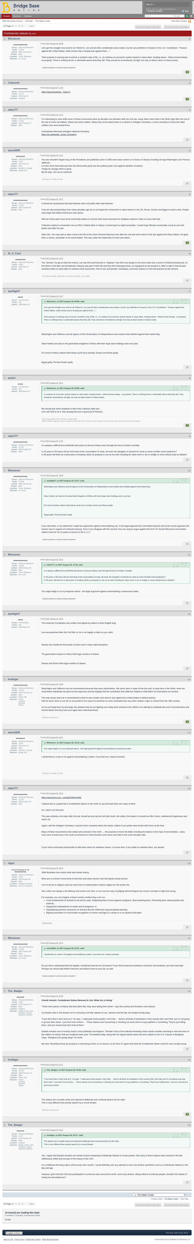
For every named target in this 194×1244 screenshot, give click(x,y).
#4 (190, 151)
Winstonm (14, 38)
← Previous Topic (155, 1199)
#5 (190, 194)
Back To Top (8, 1239)
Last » (31, 26)
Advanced (191, 16)
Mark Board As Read (50, 1239)
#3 (190, 110)
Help (185, 11)
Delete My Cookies (33, 1239)
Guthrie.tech (47, 923)
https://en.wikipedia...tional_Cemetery (58, 134)
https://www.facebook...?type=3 (55, 92)
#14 (189, 733)
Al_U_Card (14, 253)
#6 (190, 254)
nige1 (11, 863)
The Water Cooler (43, 21)
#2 (190, 83)
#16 (189, 863)
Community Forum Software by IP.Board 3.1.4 (172, 1239)
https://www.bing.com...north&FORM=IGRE (61, 797)
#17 (189, 938)
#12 (189, 614)
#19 (189, 1060)
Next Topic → (185, 1199)
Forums (6, 16)
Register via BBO (155, 11)
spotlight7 (14, 291)
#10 (189, 471)
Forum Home (20, 1239)
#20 (189, 1125)
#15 (189, 789)
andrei (11, 378)
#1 (190, 39)
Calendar (28, 16)
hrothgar (13, 679)
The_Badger (15, 991)
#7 (190, 291)
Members (17, 16)
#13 (189, 679)
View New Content (179, 21)
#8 (190, 378)
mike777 (13, 109)
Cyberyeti (13, 82)
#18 (189, 991)
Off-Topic (29, 21)
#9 (190, 436)
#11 (189, 555)
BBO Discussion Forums (12, 21)
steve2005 (14, 150)
